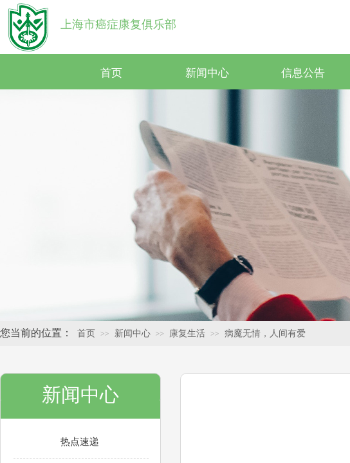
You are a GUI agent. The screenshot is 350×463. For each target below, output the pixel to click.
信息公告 (303, 73)
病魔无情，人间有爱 (265, 333)
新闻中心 (207, 73)
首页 (111, 73)
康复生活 (187, 333)
